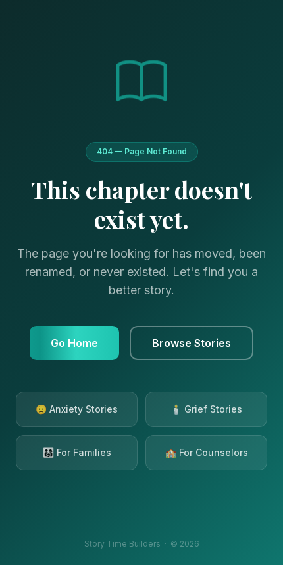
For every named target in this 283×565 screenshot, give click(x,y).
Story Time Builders (122, 544)
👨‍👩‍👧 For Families (77, 452)
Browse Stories (191, 343)
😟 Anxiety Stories (77, 409)
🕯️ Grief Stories (206, 409)
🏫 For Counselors (206, 452)
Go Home (74, 343)
